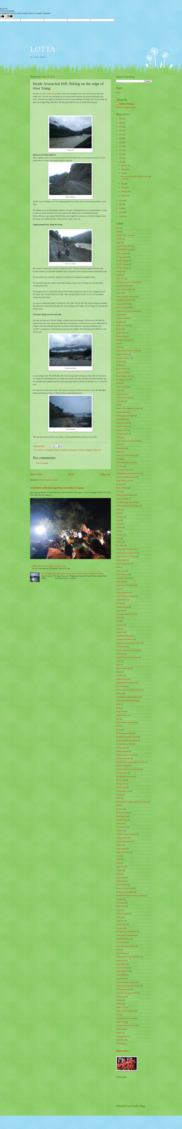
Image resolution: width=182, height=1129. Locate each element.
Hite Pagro (120, 546)
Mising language (122, 751)
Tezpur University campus (125, 982)
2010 (121, 208)
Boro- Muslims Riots (124, 376)
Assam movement (122, 304)
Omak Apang (121, 849)
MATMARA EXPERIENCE (126, 701)
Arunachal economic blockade (127, 282)
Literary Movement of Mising (127, 650)
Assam (118, 293)
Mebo (118, 708)
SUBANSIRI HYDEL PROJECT (128, 957)
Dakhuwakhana (122, 412)
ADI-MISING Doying (124, 250)
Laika (118, 629)
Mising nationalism (123, 758)
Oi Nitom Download (123, 842)
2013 (121, 162)
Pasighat (81, 450)
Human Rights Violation (125, 549)
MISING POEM (122, 766)
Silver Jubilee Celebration (125, 935)
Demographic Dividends (125, 416)
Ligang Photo (121, 647)
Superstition (120, 961)
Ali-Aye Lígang (122, 257)
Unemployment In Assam (125, 1018)
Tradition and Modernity (125, 1011)
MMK (118, 798)
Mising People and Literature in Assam (130, 762)
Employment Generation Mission (128, 473)
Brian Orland (52, 94)
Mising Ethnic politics (124, 744)
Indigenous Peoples (123, 578)
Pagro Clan (120, 867)
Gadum (119, 510)
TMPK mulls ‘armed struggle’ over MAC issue (49, 566)
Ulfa (117, 1015)
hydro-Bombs (121, 560)
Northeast (119, 831)
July (123, 173)
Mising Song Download (125, 777)
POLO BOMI (121, 885)
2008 (121, 216)
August (124, 169)
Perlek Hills (120, 881)
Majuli (118, 672)
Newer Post (36, 474)
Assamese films (122, 318)
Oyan (118, 856)
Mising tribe (120, 780)
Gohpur (119, 528)
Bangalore (120, 322)
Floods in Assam (122, 499)
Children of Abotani (126, 104)
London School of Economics (127, 657)
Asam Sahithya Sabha (124, 289)
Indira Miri (120, 582)
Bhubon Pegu (121, 336)
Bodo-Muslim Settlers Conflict (127, 351)
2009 (121, 212)
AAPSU (119, 239)
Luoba (118, 661)
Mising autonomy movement (126, 740)
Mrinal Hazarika (122, 813)
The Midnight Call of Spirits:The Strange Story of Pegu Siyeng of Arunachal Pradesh (72, 573)
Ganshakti (120, 517)
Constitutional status (123, 398)
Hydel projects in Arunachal (126, 553)
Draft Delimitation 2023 (125, 463)
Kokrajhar (120, 625)
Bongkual (119, 365)
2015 (121, 154)
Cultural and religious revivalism (128, 408)
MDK (118, 704)
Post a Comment (42, 463)
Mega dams (120, 712)
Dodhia (119, 452)
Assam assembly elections (125, 297)
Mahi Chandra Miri (123, 668)
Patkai (118, 874)
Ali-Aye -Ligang (122, 261)
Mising (118, 730)
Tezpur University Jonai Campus (128, 986)
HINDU (119, 542)
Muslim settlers (121, 820)
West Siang (120, 1029)
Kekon (118, 618)
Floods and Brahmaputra (125, 495)
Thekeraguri (120, 997)
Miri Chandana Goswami (125, 722)
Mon (118, 805)
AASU (118, 243)
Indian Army (120, 571)
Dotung (119, 459)
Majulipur (119, 675)
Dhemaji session (122, 434)
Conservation (121, 394)
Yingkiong (120, 1044)
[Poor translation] (9, 16)
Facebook (119, 484)
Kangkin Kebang (122, 607)
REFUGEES (120, 906)
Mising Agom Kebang (124, 733)
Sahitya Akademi (122, 914)
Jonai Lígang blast (123, 593)
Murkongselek (121, 816)
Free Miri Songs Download (126, 502)
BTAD (118, 383)
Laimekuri (120, 632)
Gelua (118, 520)
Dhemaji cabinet (122, 426)
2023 (121, 127)
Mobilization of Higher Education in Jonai (131, 802)
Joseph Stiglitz (121, 600)
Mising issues (121, 748)
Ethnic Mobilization (123, 481)
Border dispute (121, 369)
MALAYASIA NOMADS (125, 683)
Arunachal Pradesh (123, 286)
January (124, 196)
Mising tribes (121, 784)
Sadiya (118, 910)
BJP (117, 344)
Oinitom (119, 845)
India (118, 567)
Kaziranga (120, 611)
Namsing (119, 823)
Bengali (119, 329)
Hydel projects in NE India (126, 556)
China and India (122, 387)
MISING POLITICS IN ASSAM (128, 769)
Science (119, 917)
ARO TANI (120, 279)
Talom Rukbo (121, 964)
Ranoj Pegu (120, 903)
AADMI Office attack (124, 235)
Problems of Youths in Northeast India (130, 896)
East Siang (120, 466)
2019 (121, 138)
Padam (118, 860)
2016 (121, 150)
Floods (118, 491)
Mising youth (121, 787)
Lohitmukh (120, 654)
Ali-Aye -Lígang (122, 264)
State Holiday (121, 953)
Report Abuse (122, 1051)
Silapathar (120, 928)
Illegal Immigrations (123, 564)
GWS (118, 538)
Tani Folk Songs (122, 968)
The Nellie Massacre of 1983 (126, 993)
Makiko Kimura (122, 679)
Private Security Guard (124, 888)
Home (71, 474)
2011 (121, 204)
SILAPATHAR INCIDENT (126, 932)
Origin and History (123, 852)
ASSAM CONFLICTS (124, 300)
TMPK (118, 1004)
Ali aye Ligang (121, 253)
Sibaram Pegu (121, 924)
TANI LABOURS (122, 971)
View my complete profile (125, 107)
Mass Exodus (121, 686)
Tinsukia (119, 1000)
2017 (121, 146)
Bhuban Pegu (121, 333)
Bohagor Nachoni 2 (123, 358)
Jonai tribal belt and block (125, 596)
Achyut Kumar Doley (124, 246)
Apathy (119, 275)
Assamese (119, 315)
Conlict (119, 390)
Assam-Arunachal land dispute (127, 311)
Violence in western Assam (126, 1025)
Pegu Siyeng (120, 878)
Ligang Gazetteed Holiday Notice (128, 643)
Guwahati (119, 535)
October (124, 165)
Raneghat (88, 450)
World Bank (120, 1040)
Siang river (97, 450)
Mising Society (121, 773)
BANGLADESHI (122, 326)
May (123, 184)
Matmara (119, 693)
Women (119, 1033)
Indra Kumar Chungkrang (125, 585)
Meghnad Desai (122, 715)
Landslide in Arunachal (68, 450)
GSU (118, 531)
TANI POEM (121, 975)
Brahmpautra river (123, 380)
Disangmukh (121, 448)
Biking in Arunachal (46, 450)
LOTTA (43, 49)
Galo (118, 513)
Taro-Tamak (120, 979)
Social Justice (121, 942)
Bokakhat (119, 362)
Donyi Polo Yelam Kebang (126, 455)
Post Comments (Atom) (48, 480)
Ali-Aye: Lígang (122, 268)
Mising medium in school (125, 755)
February (124, 192)
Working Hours (121, 1036)
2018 (121, 142)
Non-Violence (121, 827)
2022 (121, 131)
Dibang (119, 437)
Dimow (119, 445)
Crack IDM (120, 401)
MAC (118, 665)
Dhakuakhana (121, 419)
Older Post (105, 474)
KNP (118, 621)
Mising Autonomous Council (126, 737)
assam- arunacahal (123, 308)
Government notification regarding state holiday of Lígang (56, 488)
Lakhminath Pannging (124, 636)
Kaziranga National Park (125, 614)
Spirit (118, 950)
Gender (119, 524)
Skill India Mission (123, 939)
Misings (119, 795)
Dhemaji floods (121, 430)
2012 (121, 201)
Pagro (118, 863)
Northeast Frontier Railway (126, 834)
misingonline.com (122, 791)
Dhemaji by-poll (122, 423)
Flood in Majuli (122, 488)
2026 (121, 119)
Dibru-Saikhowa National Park (127, 441)
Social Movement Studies (125, 946)
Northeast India (121, 838)
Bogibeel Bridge (122, 354)
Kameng (119, 603)
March (123, 188)
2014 (121, 158)
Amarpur (119, 271)
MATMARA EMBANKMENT (127, 697)
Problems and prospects (125, 892)
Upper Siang (120, 1022)
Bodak (56, 450)
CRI (117, 405)
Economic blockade (123, 470)
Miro (118, 726)
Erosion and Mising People (126, 477)
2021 (121, 135)
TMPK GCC (120, 1007)
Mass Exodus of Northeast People (128, 690)
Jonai (118, 589)
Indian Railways (122, 575)
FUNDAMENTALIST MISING (128, 506)
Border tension (121, 372)
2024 (121, 123)
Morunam (119, 809)
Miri (117, 719)
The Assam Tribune (123, 989)
